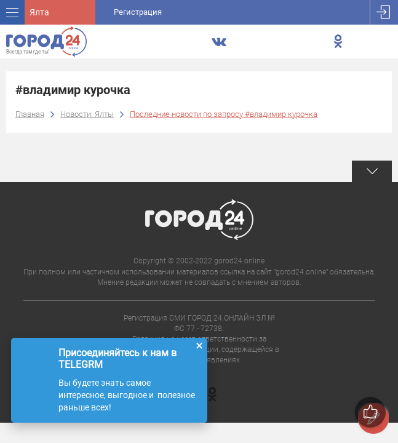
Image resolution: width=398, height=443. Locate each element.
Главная (29, 114)
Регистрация (138, 12)
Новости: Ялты (87, 114)
